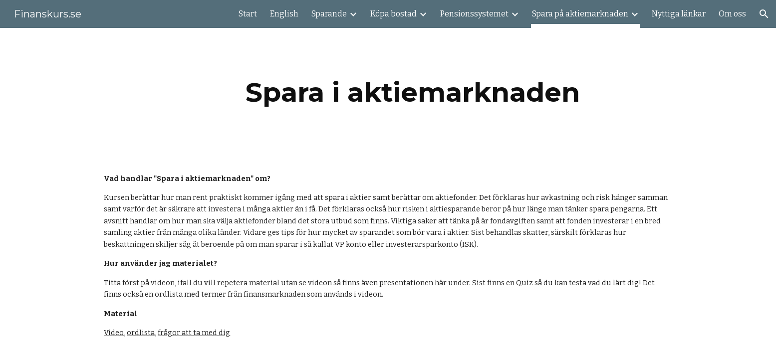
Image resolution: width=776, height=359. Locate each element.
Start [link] (248, 13)
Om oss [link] (732, 13)
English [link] (284, 13)
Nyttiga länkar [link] (679, 13)
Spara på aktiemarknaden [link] (580, 13)
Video (114, 332)
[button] (764, 14)
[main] (413, 92)
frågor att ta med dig (194, 332)
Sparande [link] (329, 13)
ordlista (141, 332)
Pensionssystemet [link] (474, 13)
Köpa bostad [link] (393, 13)
